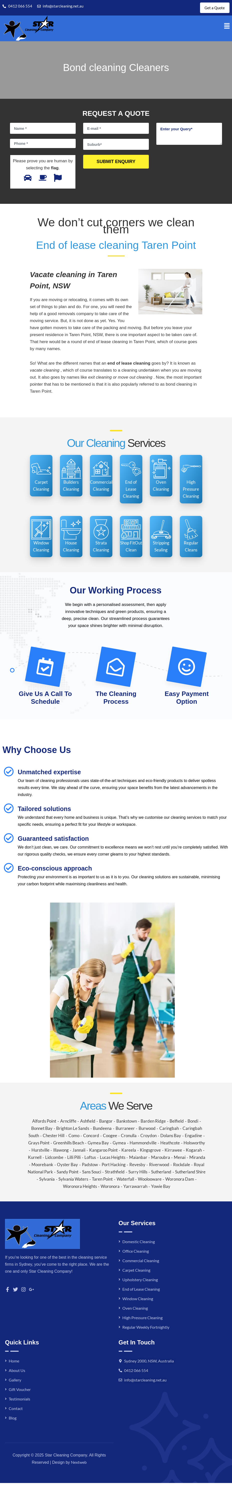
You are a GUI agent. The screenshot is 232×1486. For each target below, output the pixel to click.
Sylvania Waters (73, 1182)
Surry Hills (137, 1174)
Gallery (15, 1382)
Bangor (106, 1124)
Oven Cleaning (135, 1311)
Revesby (137, 1167)
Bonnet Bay (41, 1131)
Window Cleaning (137, 1301)
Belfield (177, 1124)
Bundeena (102, 1131)
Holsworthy (194, 1145)
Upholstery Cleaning (140, 1282)
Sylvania (47, 1182)
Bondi (193, 1124)
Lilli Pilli (74, 1160)
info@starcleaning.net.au (145, 1382)
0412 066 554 (136, 1373)
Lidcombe (54, 1160)
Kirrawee (173, 1153)
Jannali (78, 1153)
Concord (91, 1138)
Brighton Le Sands (72, 1131)
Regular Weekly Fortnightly (145, 1330)
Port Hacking (114, 1167)
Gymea (119, 1145)
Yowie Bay (160, 1189)
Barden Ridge (153, 1124)
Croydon (148, 1138)
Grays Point (38, 1145)
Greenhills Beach (68, 1145)
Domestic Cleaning (138, 1244)
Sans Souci (91, 1174)
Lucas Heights (112, 1160)
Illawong (61, 1153)
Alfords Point (44, 1124)
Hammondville (143, 1145)
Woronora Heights (80, 1189)
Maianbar (138, 1160)
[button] (227, 29)
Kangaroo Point (103, 1153)
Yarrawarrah (135, 1189)
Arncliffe (68, 1124)
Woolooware (150, 1182)
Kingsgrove (150, 1153)
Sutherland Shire (190, 1174)
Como (73, 1138)
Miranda (197, 1160)
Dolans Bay (170, 1138)
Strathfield (115, 1174)
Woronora (110, 1189)
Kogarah (194, 1153)
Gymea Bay (98, 1145)
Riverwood (159, 1167)
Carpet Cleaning (136, 1273)
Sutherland (161, 1174)
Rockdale (181, 1167)
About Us (17, 1373)
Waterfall (125, 1182)
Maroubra (160, 1160)
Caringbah (169, 1131)
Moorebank (42, 1167)
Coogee (110, 1138)
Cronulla (129, 1138)
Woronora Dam (179, 1182)
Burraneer (125, 1131)
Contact (16, 1411)
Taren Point (102, 1182)
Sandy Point (67, 1174)
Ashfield (87, 1124)
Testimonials (19, 1401)
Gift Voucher (20, 1392)
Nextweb (79, 1465)
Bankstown (126, 1124)
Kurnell (34, 1160)
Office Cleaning (135, 1254)
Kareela (128, 1153)
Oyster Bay (67, 1167)
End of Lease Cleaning (141, 1292)
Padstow (90, 1167)
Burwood (147, 1131)
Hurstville (40, 1153)
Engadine (193, 1138)
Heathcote (170, 1145)
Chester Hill (53, 1138)
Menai (180, 1160)
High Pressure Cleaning (142, 1320)
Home (14, 1363)
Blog (12, 1420)
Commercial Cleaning (140, 1263)
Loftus (90, 1160)
